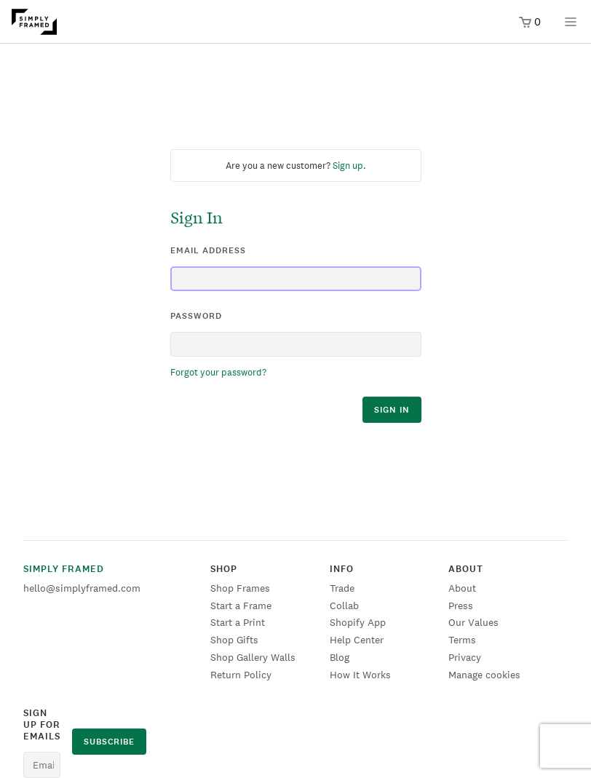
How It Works (360, 674)
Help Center (357, 639)
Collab (344, 605)
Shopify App (358, 622)
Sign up (348, 165)
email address (208, 250)
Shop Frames (240, 588)
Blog (339, 657)
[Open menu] (570, 26)
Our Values (473, 622)
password (196, 316)
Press (460, 605)
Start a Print (237, 622)
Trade (342, 588)
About (462, 588)
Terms (462, 639)
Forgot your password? (218, 372)
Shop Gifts (234, 639)
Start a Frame (240, 605)
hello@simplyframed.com (81, 588)
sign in (392, 410)
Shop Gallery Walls (253, 657)
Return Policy (240, 674)
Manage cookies (484, 674)
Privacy (464, 657)
